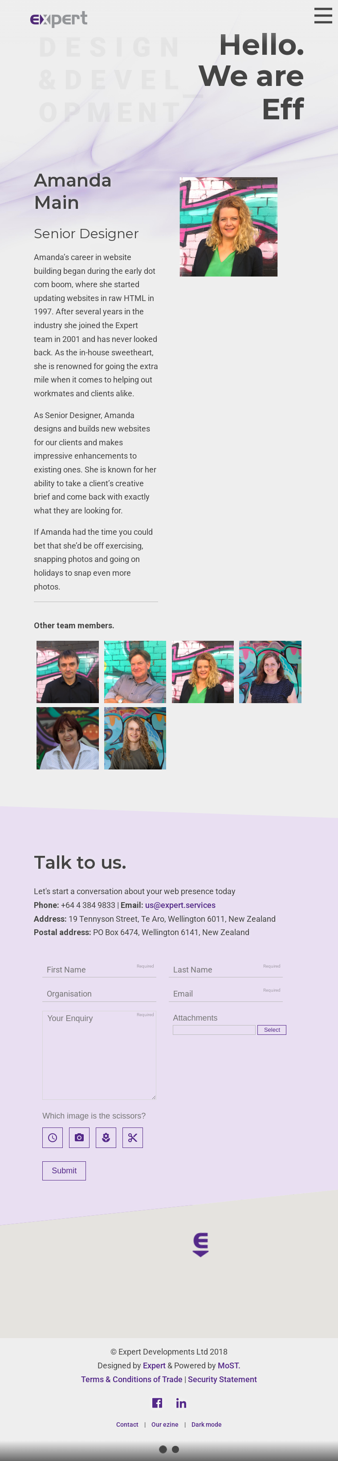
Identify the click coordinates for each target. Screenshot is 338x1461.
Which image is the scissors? (94, 1115)
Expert (154, 1365)
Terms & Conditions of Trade (132, 1379)
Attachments (195, 1017)
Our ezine (165, 1424)
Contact (127, 1424)
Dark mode (206, 1424)
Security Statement (222, 1379)
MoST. (229, 1365)
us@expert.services (180, 905)
